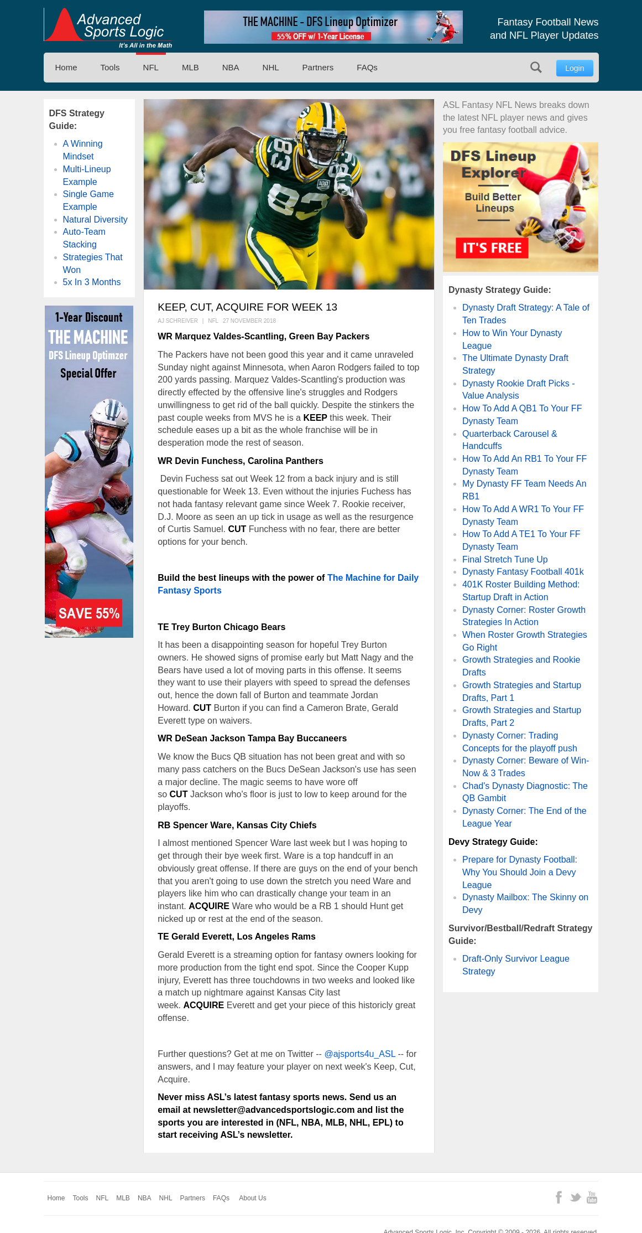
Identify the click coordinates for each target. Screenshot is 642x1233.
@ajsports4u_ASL (359, 1054)
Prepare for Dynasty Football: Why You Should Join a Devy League (519, 872)
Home (66, 67)
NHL (271, 67)
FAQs (367, 67)
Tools (110, 67)
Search (536, 67)
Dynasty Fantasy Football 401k (523, 571)
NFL (151, 67)
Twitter (575, 1197)
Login (574, 68)
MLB (190, 67)
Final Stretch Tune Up (505, 559)
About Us (252, 1198)
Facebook (559, 1197)
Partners (318, 67)
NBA (230, 67)
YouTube (592, 1197)
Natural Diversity (95, 219)
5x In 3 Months (92, 282)
